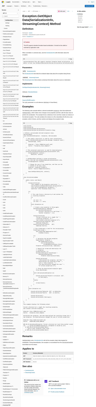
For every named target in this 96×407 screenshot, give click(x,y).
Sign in (92, 2)
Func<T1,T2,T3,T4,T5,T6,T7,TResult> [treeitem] (10, 72)
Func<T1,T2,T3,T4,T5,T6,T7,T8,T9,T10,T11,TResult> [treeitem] (11, 90)
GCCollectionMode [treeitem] (7, 123)
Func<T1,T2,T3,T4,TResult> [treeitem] (9, 61)
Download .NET (89, 6)
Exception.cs (29, 36)
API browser (35, 11)
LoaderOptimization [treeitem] (7, 257)
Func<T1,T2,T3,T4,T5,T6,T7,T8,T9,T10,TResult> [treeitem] (11, 86)
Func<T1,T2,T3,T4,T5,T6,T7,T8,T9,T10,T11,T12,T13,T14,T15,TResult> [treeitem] (11, 110)
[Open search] (88, 2)
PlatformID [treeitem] (5, 367)
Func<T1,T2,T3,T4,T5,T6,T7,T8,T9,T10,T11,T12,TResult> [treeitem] (11, 95)
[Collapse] (18, 10)
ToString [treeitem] (7, 25)
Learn (24, 11)
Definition (80, 14)
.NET (29, 11)
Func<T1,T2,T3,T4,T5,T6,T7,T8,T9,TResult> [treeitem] (11, 81)
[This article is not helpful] (92, 27)
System (30, 32)
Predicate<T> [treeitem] (6, 372)
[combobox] (10, 13)
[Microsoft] (3, 2)
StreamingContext (34, 77)
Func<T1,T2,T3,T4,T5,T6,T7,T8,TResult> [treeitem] (11, 76)
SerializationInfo (50, 52)
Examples (80, 16)
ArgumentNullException (28, 100)
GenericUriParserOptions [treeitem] (9, 140)
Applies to (80, 20)
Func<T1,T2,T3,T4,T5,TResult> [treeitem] (10, 64)
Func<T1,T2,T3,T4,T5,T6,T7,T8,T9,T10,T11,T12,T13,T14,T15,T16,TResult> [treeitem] (11, 116)
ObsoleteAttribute (32, 92)
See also (80, 22)
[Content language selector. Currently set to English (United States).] (9, 404)
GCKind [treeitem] (5, 129)
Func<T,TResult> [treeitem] (7, 53)
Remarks (80, 18)
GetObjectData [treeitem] (9, 20)
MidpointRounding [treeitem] (7, 295)
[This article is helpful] (90, 27)
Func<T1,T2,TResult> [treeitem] (8, 55)
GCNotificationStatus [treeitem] (8, 134)
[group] (48, 62)
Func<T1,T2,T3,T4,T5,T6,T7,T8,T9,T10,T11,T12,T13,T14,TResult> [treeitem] (11, 104)
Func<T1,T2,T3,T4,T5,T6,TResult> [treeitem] (11, 67)
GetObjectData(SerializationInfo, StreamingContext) (36, 87)
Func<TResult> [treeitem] (6, 50)
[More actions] (72, 11)
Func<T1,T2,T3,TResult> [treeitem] (9, 58)
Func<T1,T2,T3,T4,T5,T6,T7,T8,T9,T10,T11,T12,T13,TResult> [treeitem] (11, 99)
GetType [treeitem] (7, 23)
